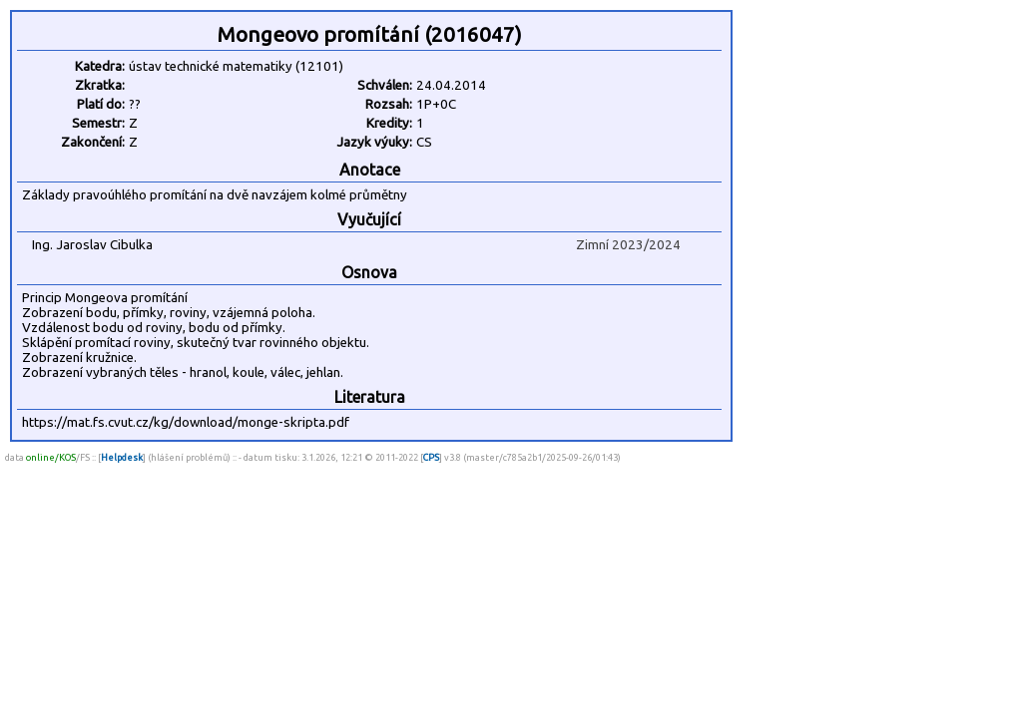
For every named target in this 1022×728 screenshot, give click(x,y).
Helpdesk (122, 457)
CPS (431, 457)
